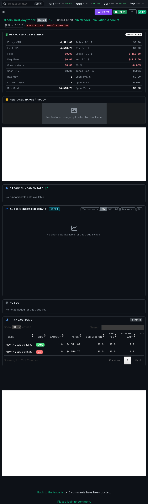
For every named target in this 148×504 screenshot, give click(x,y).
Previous (114, 360)
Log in (142, 11)
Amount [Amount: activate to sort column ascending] (55, 337)
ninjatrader (82, 20)
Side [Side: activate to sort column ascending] (40, 337)
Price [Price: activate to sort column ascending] (75, 337)
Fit (139, 209)
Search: (117, 327)
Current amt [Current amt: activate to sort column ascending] (127, 335)
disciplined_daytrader (19, 20)
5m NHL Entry (134, 34)
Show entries (17, 327)
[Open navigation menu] (4, 11)
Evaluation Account (105, 20)
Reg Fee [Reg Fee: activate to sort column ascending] (111, 335)
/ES (51, 20)
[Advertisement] (74, 154)
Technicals (89, 209)
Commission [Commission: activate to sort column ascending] (94, 337)
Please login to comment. (74, 501)
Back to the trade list (51, 492)
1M (116, 209)
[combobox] (23, 4)
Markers (127, 209)
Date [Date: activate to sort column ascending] (11, 337)
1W (110, 209)
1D (103, 209)
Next (138, 360)
